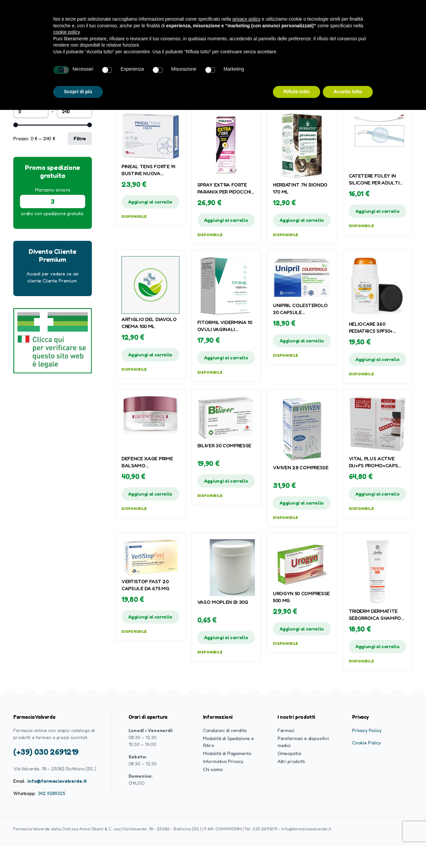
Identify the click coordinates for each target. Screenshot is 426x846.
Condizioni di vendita (225, 730)
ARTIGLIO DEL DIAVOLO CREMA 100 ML (149, 322)
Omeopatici (289, 753)
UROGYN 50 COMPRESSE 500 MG (301, 597)
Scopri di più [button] (78, 91)
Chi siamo (213, 769)
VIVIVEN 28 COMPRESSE (300, 467)
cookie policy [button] (66, 32)
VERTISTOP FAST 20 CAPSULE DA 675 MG (145, 585)
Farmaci (286, 730)
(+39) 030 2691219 (46, 752)
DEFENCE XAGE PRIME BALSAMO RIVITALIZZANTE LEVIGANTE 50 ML (147, 462)
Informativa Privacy (223, 761)
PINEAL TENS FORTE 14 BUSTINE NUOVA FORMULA (148, 170)
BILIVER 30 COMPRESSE (224, 445)
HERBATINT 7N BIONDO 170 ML (300, 188)
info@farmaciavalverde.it (57, 781)
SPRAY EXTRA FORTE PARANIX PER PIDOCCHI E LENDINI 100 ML (224, 189)
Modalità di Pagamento (227, 753)
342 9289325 (51, 793)
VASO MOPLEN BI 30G (222, 602)
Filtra (80, 138)
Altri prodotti (291, 761)
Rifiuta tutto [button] (297, 91)
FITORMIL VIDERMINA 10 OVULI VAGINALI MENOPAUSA (224, 326)
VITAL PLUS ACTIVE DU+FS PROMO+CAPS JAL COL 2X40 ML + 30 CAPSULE (375, 462)
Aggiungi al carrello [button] (150, 202)
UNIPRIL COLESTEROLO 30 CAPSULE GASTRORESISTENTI (300, 309)
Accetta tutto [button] (347, 91)
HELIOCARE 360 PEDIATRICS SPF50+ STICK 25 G (371, 328)
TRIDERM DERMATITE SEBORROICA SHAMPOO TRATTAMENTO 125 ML (377, 615)
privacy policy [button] (247, 19)
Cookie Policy (366, 742)
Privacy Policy (366, 730)
